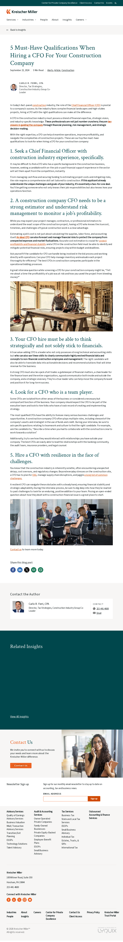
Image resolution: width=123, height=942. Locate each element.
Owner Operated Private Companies (43, 820)
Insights (67, 19)
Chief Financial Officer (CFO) (86, 105)
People (44, 19)
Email (99, 613)
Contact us (15, 549)
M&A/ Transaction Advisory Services (15, 827)
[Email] (34, 572)
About (55, 19)
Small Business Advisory (41, 852)
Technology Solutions (17, 844)
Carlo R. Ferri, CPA (31, 83)
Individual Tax (68, 837)
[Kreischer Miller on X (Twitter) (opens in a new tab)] (19, 900)
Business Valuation (16, 822)
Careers (80, 19)
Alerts (50, 70)
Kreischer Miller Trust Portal (111, 914)
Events (109, 3)
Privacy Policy (93, 912)
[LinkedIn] (20, 572)
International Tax (70, 847)
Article (57, 70)
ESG (34, 475)
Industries (28, 19)
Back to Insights (18, 30)
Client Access (86, 3)
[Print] (40, 572)
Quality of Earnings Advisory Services (15, 817)
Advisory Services (15, 811)
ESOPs (10, 840)
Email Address (52, 794)
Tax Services (67, 811)
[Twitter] (27, 572)
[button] (115, 3)
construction (39, 105)
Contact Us (99, 3)
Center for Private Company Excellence (59, 3)
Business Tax (68, 815)
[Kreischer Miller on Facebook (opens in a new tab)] (9, 900)
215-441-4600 (103, 608)
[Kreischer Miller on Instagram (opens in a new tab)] (25, 900)
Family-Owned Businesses (40, 827)
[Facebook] (13, 572)
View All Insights (19, 717)
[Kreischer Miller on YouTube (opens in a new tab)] (30, 900)
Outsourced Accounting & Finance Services (99, 815)
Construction (68, 70)
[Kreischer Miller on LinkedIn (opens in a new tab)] (14, 900)
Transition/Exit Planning (14, 834)
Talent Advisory (14, 847)
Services (11, 19)
